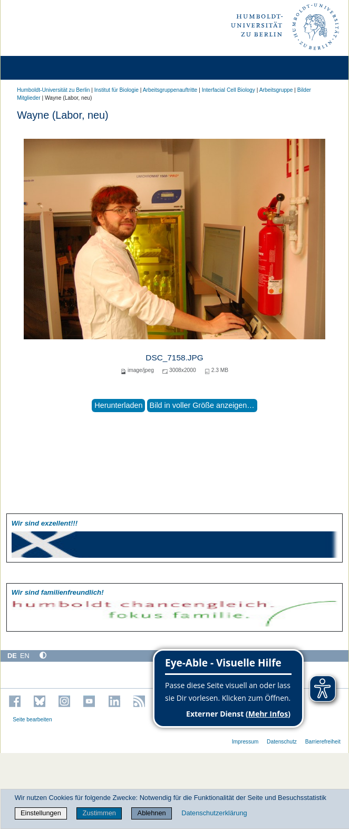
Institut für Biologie (116, 90)
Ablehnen (152, 813)
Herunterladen (118, 405)
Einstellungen (41, 813)
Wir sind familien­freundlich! (58, 592)
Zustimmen (99, 813)
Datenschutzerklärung (214, 813)
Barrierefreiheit (323, 742)
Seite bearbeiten (32, 719)
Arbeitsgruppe (276, 90)
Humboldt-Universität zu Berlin (53, 90)
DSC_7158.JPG (174, 357)
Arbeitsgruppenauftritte (170, 90)
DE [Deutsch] (12, 656)
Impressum (245, 742)
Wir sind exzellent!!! (44, 523)
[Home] (38, 68)
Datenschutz (282, 742)
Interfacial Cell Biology (228, 90)
